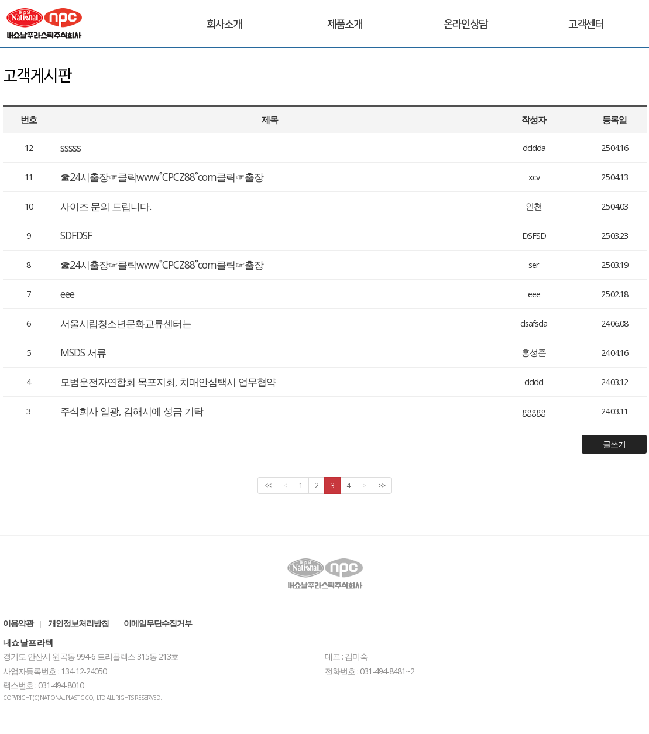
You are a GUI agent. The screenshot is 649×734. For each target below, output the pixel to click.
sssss (70, 147)
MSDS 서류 (83, 352)
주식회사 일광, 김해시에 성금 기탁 (131, 411)
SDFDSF (76, 235)
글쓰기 (614, 444)
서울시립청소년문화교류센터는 (125, 323)
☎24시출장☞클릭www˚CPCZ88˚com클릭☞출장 (161, 177)
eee (67, 294)
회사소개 (224, 24)
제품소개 (344, 24)
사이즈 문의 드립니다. (105, 206)
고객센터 (585, 24)
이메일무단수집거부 (157, 623)
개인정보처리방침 (78, 623)
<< (267, 486)
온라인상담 (465, 24)
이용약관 (18, 623)
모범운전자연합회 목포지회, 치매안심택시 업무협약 (168, 382)
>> (381, 486)
